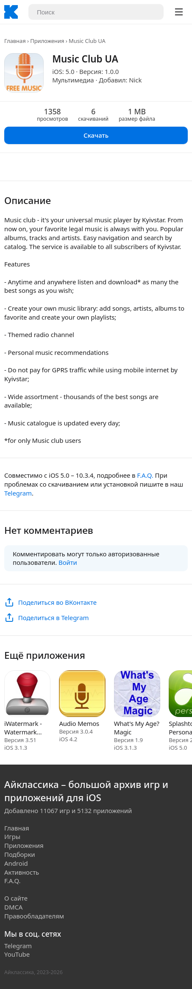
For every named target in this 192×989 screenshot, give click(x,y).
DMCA (13, 907)
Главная (15, 41)
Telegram (18, 493)
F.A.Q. (145, 475)
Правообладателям (34, 916)
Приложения (47, 41)
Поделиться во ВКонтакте (57, 602)
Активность (21, 872)
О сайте (16, 898)
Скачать (96, 135)
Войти (67, 562)
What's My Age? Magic (136, 727)
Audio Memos (79, 723)
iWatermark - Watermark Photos (23, 727)
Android (16, 863)
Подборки (19, 854)
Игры (12, 836)
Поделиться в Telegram (53, 617)
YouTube (17, 954)
